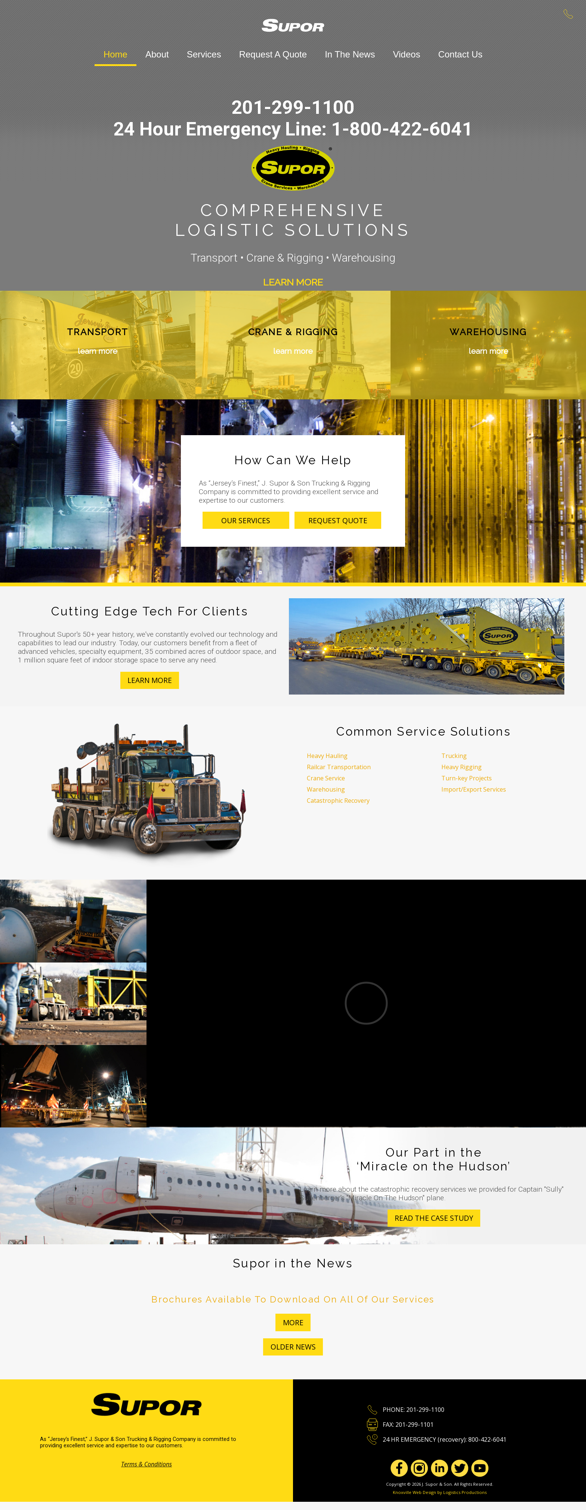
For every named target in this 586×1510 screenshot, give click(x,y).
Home (115, 54)
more (293, 1322)
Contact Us (460, 54)
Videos (406, 54)
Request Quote (337, 520)
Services (204, 54)
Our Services (245, 520)
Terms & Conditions (146, 1464)
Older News (293, 1347)
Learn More (293, 282)
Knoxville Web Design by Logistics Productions (440, 1492)
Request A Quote (273, 54)
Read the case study (434, 1218)
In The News (350, 54)
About (157, 54)
